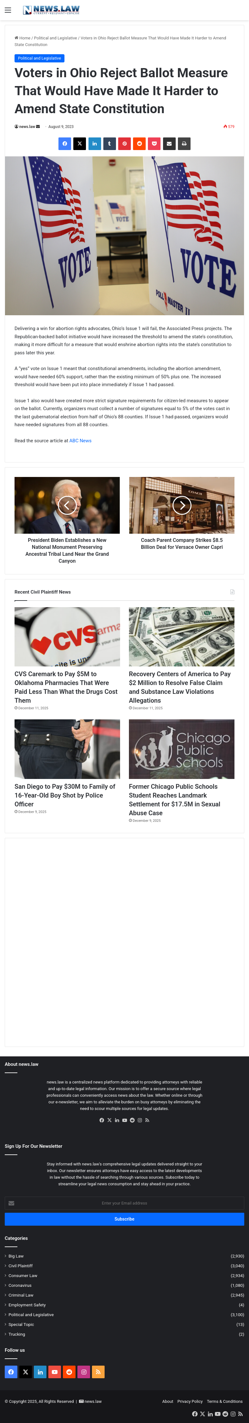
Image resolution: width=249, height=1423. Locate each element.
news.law (27, 127)
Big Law (16, 1255)
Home (22, 38)
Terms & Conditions (225, 1401)
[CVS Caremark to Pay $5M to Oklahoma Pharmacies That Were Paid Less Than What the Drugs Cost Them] (67, 636)
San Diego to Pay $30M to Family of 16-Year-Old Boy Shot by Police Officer (65, 795)
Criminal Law (21, 1295)
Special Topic (21, 1324)
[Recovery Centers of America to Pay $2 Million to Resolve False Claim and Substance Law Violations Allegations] (181, 636)
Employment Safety (27, 1304)
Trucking (17, 1334)
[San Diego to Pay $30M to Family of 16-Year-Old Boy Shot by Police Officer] (67, 749)
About (167, 1401)
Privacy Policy (190, 1401)
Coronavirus (20, 1285)
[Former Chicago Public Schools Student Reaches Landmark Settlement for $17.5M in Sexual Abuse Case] (181, 749)
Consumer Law (23, 1275)
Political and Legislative (55, 38)
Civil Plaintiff (21, 1265)
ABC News (81, 441)
